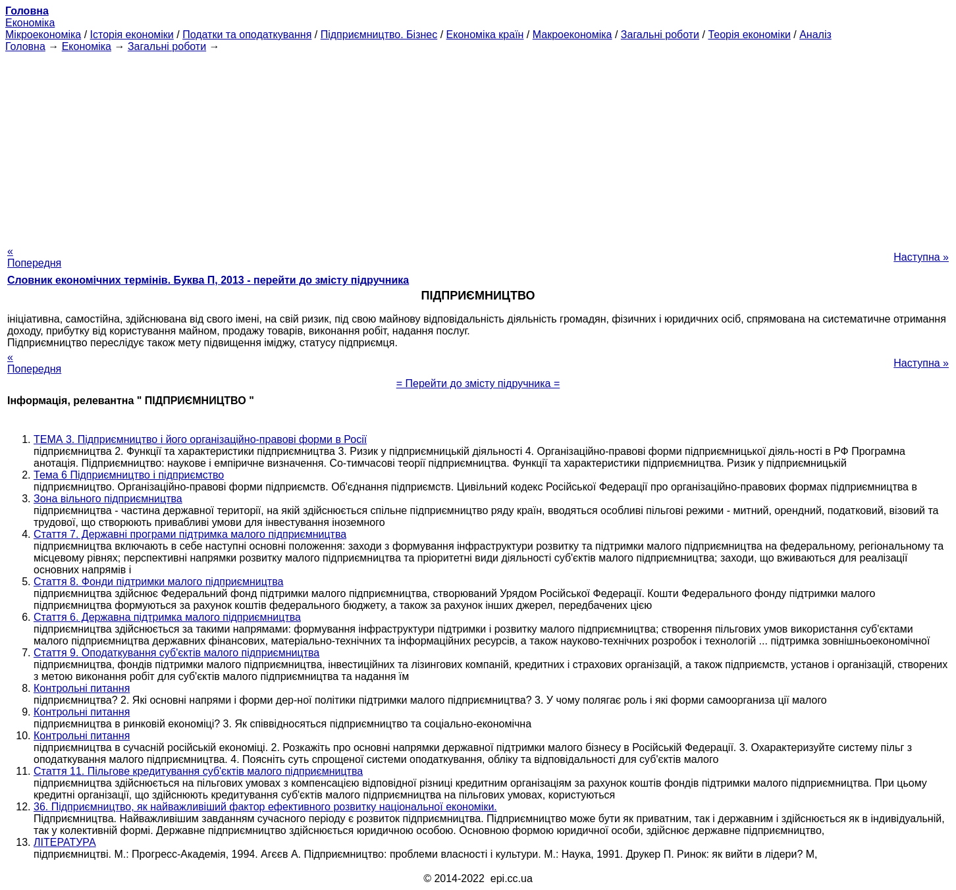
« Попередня (34, 257)
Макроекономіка (572, 34)
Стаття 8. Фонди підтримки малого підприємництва (158, 581)
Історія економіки (132, 34)
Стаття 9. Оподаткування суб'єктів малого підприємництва (176, 652)
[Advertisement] (478, 145)
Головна (25, 46)
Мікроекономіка (43, 34)
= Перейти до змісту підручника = (478, 383)
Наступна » (921, 257)
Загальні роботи (660, 34)
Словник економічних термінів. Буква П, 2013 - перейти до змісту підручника (208, 280)
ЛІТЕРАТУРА (65, 842)
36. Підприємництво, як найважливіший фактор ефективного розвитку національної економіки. (265, 806)
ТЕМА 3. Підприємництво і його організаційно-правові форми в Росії (200, 439)
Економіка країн (485, 34)
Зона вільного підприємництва (108, 498)
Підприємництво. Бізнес (379, 34)
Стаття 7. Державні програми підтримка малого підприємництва (190, 534)
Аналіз (815, 34)
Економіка (30, 22)
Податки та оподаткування (246, 34)
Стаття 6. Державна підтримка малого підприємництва (167, 617)
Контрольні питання (82, 688)
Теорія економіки (749, 34)
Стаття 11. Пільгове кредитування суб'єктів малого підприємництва (198, 771)
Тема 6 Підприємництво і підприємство (129, 475)
